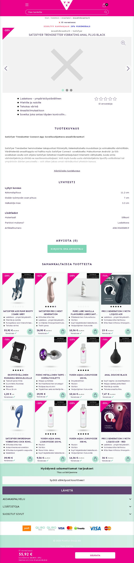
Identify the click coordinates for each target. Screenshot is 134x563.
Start (47, 18)
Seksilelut (55, 18)
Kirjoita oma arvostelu (67, 249)
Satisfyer (77, 31)
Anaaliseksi (66, 18)
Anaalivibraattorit (81, 18)
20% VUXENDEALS (80, 26)
